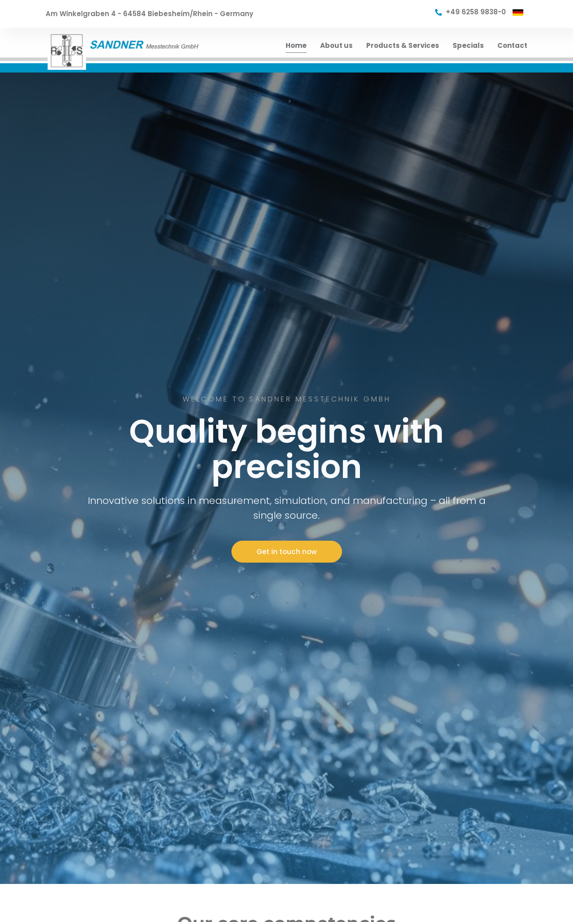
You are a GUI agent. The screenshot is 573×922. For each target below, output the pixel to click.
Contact (512, 45)
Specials (468, 45)
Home (296, 45)
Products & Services (402, 45)
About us (336, 45)
